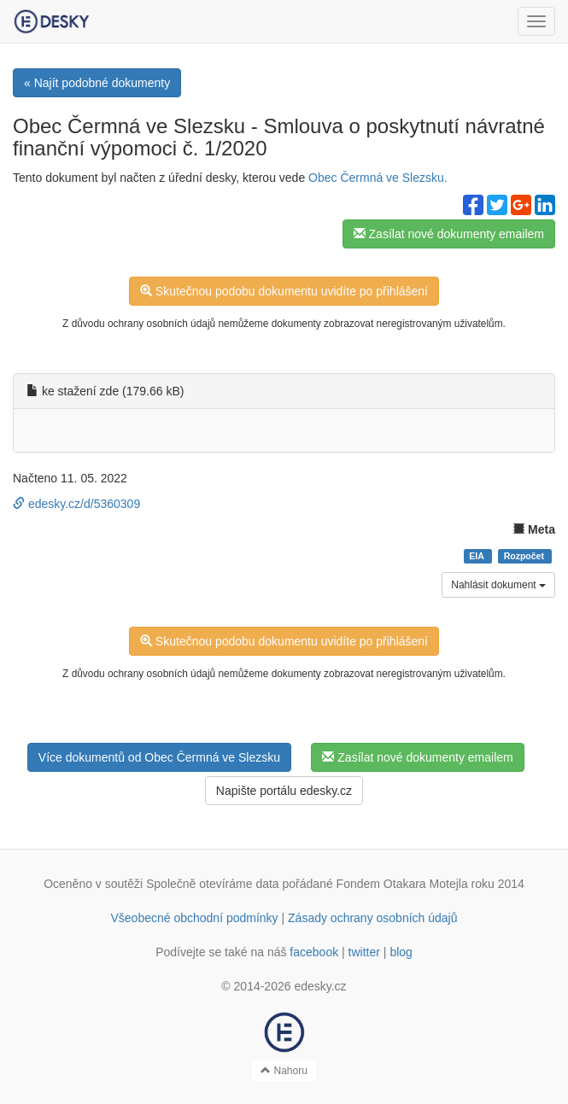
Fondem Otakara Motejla (402, 884)
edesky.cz (320, 986)
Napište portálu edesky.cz (284, 790)
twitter (364, 952)
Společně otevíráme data (212, 884)
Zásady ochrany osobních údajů (372, 918)
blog (400, 952)
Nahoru (284, 1071)
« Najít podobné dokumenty (97, 83)
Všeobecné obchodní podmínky (194, 918)
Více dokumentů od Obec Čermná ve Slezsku (159, 757)
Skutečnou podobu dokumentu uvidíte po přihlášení (284, 291)
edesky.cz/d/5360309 (76, 504)
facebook (314, 952)
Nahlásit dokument (498, 585)
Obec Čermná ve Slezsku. (378, 177)
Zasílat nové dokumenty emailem (449, 234)
